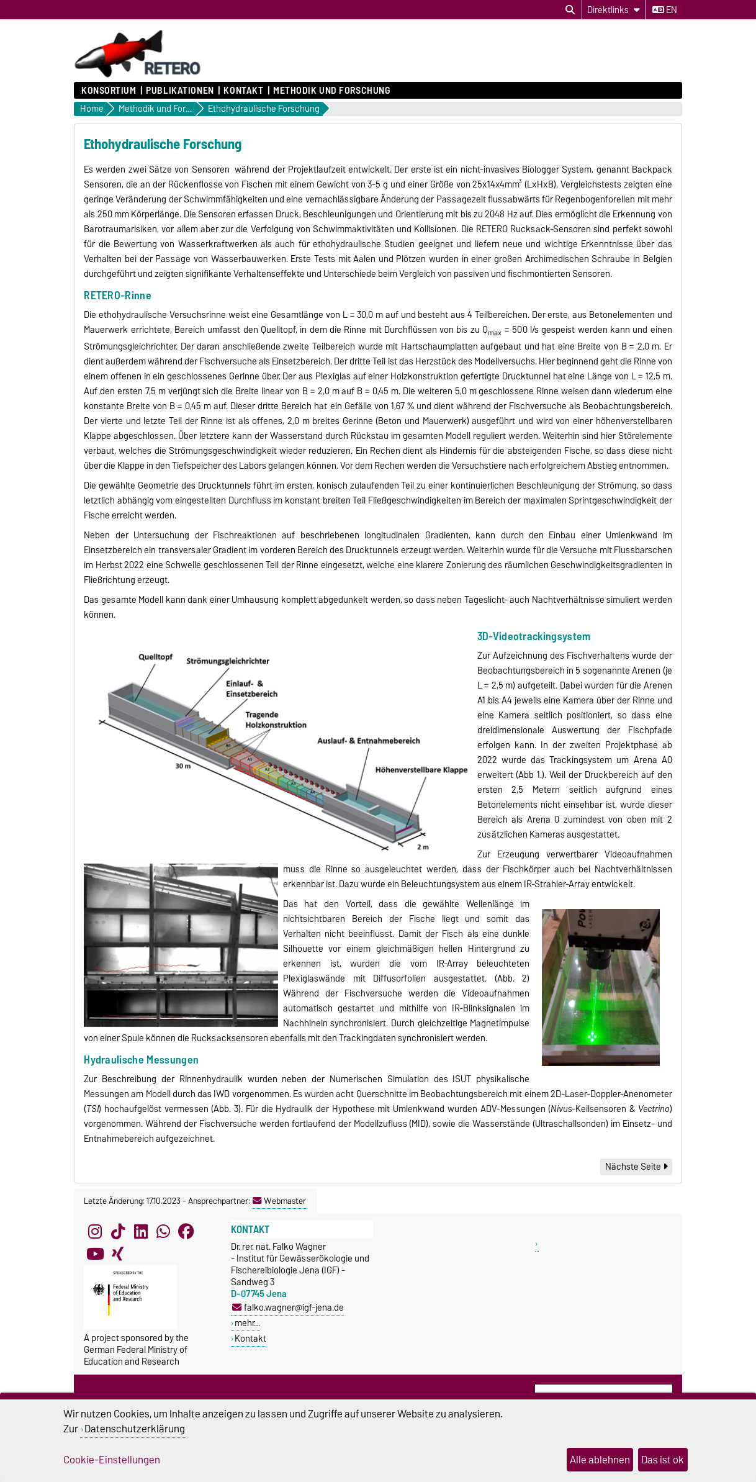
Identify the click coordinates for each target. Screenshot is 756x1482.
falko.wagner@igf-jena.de (288, 1307)
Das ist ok (662, 1459)
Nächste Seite (636, 1166)
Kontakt (243, 90)
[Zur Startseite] (138, 75)
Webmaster (279, 1200)
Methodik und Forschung (331, 90)
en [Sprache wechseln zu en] (664, 9)
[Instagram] (95, 1232)
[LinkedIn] (141, 1232)
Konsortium (109, 90)
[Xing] (118, 1254)
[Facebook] (186, 1232)
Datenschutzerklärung (134, 1428)
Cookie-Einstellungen (111, 1459)
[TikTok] (118, 1232)
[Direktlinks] (613, 9)
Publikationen (180, 90)
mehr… (247, 1323)
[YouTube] (95, 1254)
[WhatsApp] (163, 1232)
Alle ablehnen (600, 1459)
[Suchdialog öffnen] (570, 9)
